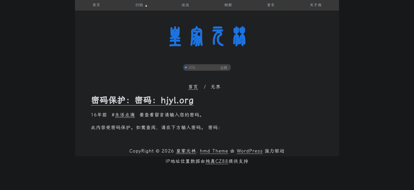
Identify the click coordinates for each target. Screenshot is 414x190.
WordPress (250, 151)
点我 (223, 68)
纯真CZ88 (216, 161)
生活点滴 (125, 114)
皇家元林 (207, 36)
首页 (193, 86)
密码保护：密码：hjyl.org (142, 100)
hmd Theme (214, 151)
